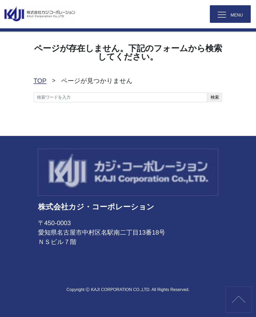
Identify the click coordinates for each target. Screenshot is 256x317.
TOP (40, 80)
